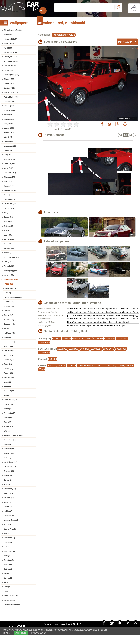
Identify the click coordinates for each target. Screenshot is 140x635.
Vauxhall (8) (9, 498)
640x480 (56, 338)
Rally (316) (8, 124)
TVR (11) (7, 458)
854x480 (52, 359)
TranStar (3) (9, 560)
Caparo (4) (8, 542)
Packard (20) (9, 391)
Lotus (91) (8, 235)
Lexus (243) (9, 141)
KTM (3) (7, 556)
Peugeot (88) (9, 239)
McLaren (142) (10, 190)
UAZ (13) (7, 431)
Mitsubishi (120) (10, 204)
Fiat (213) (7, 155)
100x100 (129, 365)
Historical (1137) (10, 39)
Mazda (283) (9, 128)
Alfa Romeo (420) (11, 92)
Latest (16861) (9, 600)
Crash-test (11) (10, 440)
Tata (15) (7, 422)
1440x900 (85, 349)
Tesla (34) (8, 364)
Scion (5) (7, 524)
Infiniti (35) (8, 355)
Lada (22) (7, 382)
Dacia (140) (8, 195)
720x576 (66, 338)
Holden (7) (8, 511)
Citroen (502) (9, 79)
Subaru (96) (9, 226)
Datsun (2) (8, 569)
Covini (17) (8, 404)
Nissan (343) (9, 106)
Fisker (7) (8, 507)
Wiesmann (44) (10, 320)
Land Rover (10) (10, 462)
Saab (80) (8, 244)
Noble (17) (8, 409)
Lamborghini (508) (11, 75)
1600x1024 (96, 349)
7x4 (135, 135)
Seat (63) (7, 262)
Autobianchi (59, 34)
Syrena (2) (8, 578)
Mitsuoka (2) (9, 573)
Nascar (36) (8, 346)
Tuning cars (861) (11, 52)
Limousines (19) (10, 400)
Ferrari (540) (9, 70)
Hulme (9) (8, 475)
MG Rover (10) (10, 467)
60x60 (42, 369)
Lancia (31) (8, 369)
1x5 (120, 135)
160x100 (91, 365)
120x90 (120, 365)
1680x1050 (108, 349)
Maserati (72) (9, 248)
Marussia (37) (9, 342)
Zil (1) (6, 591)
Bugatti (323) (9, 119)
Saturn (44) (8, 315)
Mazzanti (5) (9, 515)
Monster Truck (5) (11, 520)
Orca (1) (7, 587)
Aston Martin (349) (11, 97)
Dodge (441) (9, 83)
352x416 (52, 365)
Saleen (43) (8, 328)
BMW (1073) (9, 43)
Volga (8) (7, 502)
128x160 (101, 365)
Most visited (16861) (12, 605)
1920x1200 (44, 352)
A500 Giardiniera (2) (13, 297)
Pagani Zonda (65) (11, 257)
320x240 (61, 365)
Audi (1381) (8, 34)
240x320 (71, 365)
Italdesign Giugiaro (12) (13, 435)
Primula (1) (9, 302)
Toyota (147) (9, 186)
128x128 (111, 365)
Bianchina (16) (11, 288)
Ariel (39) (7, 337)
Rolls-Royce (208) (11, 164)
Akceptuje (21, 632)
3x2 (125, 135)
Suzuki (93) (8, 230)
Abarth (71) (8, 253)
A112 (72, 34)
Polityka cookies (39, 632)
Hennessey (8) (10, 489)
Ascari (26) (8, 373)
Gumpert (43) (9, 324)
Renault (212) (9, 159)
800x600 (76, 338)
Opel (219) (8, 150)
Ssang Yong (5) (10, 529)
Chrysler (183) (9, 177)
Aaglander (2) (9, 564)
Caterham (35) (9, 351)
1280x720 (62, 349)
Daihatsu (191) (10, 173)
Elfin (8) (7, 484)
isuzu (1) (7, 582)
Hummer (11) (9, 449)
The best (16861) (11, 596)
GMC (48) (7, 311)
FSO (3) (7, 547)
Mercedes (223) (10, 146)
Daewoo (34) (9, 360)
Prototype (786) (10, 57)
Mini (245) (8, 137)
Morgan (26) (9, 377)
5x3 (130, 135)
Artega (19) (8, 395)
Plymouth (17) (9, 413)
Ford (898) (8, 48)
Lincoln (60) (9, 275)
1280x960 (98, 338)
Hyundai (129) (9, 199)
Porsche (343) (9, 110)
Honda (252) (9, 132)
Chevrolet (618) (10, 66)
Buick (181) (8, 181)
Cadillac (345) (9, 101)
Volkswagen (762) (11, 61)
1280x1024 (109, 338)
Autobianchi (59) (11, 279)
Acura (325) (8, 115)
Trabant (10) (9, 471)
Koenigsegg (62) (11, 271)
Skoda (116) (9, 208)
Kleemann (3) (9, 551)
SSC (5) (7, 533)
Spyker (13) (8, 426)
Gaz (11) (7, 444)
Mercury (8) (8, 493)
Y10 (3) (8, 293)
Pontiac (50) (9, 306)
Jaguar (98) (8, 217)
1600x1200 (44, 342)
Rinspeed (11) (9, 453)
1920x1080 (120, 349)
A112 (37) (9, 284)
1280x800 (73, 349)
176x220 (81, 365)
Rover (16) (8, 418)
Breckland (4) (9, 538)
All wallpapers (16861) (13, 30)
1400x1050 (121, 338)
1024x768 (87, 338)
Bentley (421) (9, 88)
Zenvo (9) (8, 480)
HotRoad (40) (9, 333)
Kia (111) (7, 213)
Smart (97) (8, 222)
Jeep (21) (7, 386)
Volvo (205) (8, 168)
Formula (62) (9, 266)
